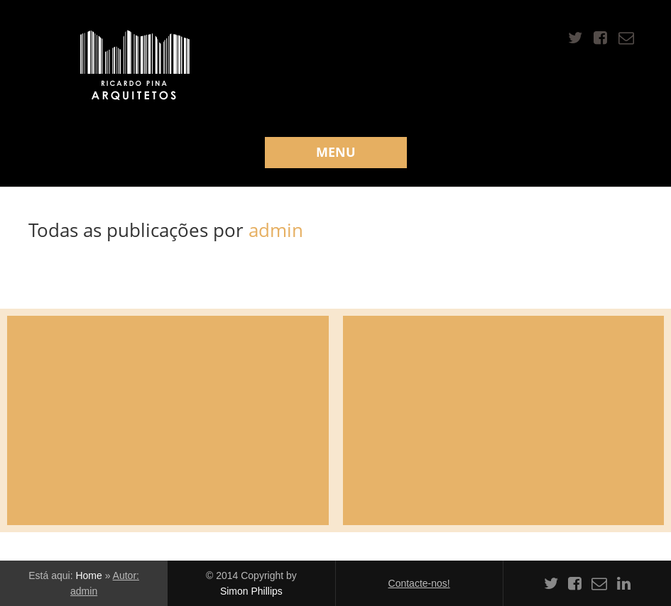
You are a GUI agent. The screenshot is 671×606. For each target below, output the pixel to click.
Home (88, 575)
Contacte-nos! (419, 583)
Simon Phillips (251, 591)
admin (276, 230)
